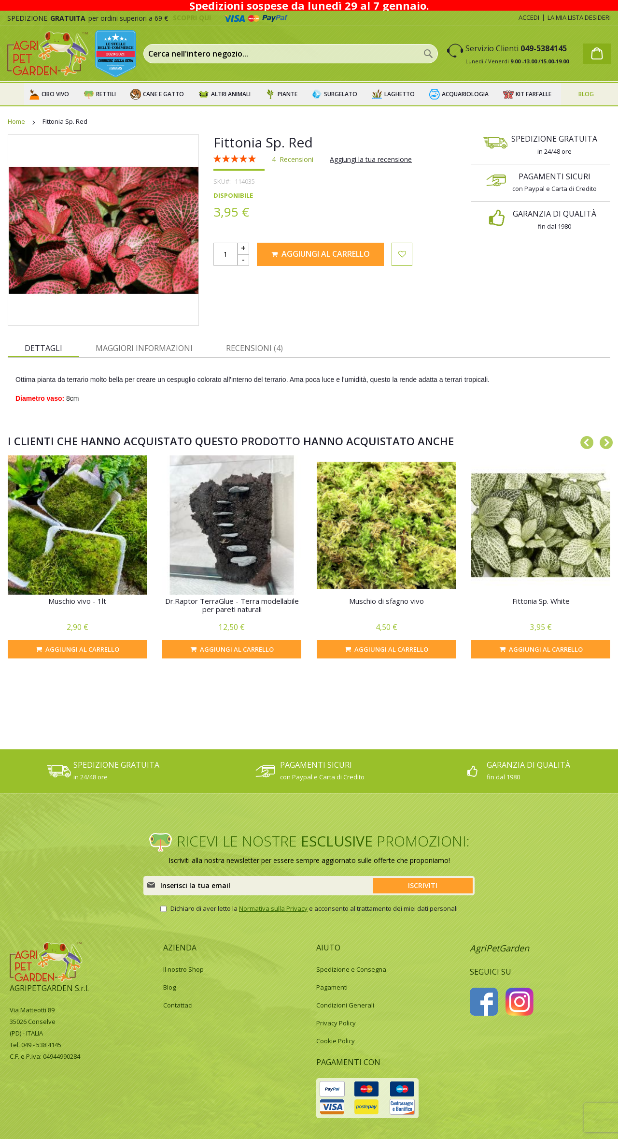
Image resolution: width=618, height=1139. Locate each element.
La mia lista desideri (579, 17)
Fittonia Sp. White (541, 601)
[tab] (43, 347)
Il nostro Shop (183, 969)
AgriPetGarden (499, 948)
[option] (77, 556)
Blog (169, 987)
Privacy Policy (336, 1023)
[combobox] (290, 53)
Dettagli (43, 348)
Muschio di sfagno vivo (386, 601)
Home (16, 121)
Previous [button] (584, 441)
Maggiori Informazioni (144, 348)
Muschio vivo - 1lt (77, 601)
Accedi (529, 17)
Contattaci (178, 1005)
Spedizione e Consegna (351, 969)
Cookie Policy (335, 1041)
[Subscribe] (423, 885)
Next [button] (603, 441)
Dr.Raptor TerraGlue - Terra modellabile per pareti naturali (232, 605)
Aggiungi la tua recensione (371, 159)
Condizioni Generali (345, 1005)
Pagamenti (332, 987)
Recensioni (254, 348)
